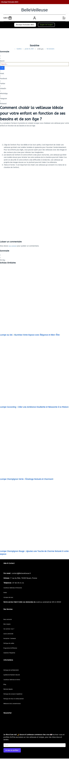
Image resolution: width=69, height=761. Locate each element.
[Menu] (64, 17)
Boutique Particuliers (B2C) (25, 25)
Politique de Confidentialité (13, 670)
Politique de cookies (10, 643)
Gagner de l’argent (46, 25)
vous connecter (14, 246)
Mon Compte (8, 624)
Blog (5, 684)
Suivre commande (9, 634)
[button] (34, 56)
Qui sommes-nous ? (10, 629)
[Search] (2, 68)
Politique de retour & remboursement (17, 699)
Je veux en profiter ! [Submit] (12, 750)
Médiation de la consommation (14, 703)
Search (2, 61)
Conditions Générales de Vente (14, 679)
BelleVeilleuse (34, 9)
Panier (5, 592)
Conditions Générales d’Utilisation (15, 588)
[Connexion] (34, 18)
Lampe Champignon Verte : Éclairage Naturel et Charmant (26, 479)
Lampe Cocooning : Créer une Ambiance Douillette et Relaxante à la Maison (34, 407)
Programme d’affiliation (12, 648)
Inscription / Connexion (11, 638)
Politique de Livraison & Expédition (15, 694)
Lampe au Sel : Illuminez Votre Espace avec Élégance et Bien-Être (30, 334)
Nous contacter (9, 619)
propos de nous (9, 597)
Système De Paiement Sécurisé (14, 675)
